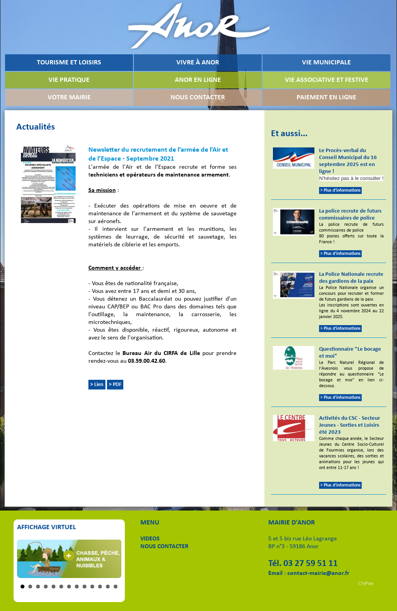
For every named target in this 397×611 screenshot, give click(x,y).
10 (92, 586)
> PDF (115, 385)
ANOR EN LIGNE (198, 80)
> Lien (97, 385)
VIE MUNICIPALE (326, 62)
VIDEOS (150, 539)
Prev (27, 558)
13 (115, 586)
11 (100, 586)
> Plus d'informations (340, 190)
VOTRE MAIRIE (69, 97)
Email (275, 573)
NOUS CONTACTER (198, 97)
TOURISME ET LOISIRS (69, 62)
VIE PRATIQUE (69, 80)
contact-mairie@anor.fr (318, 573)
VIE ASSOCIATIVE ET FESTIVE (326, 80)
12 (108, 586)
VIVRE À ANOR (197, 62)
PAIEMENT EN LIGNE (326, 97)
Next (111, 558)
